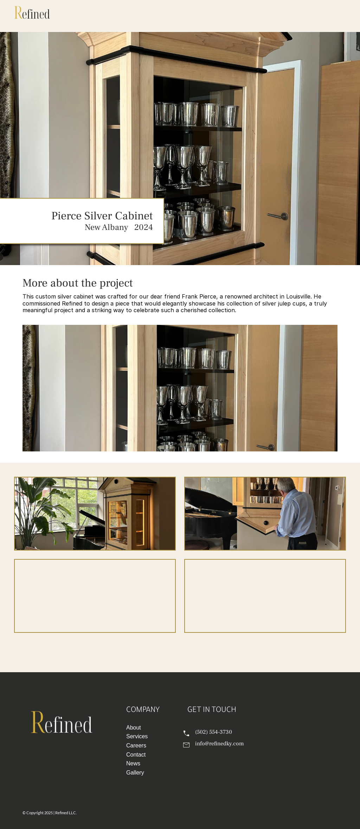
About (133, 728)
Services (137, 736)
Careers (136, 745)
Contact (136, 755)
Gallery (135, 773)
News (133, 763)
